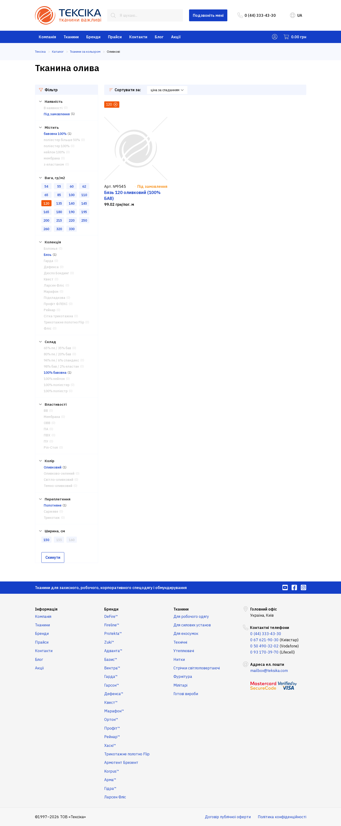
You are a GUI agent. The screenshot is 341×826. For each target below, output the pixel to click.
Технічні (180, 642)
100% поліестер (56, 385)
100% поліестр (56, 391)
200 (46, 220)
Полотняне (52, 505)
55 (59, 186)
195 (84, 212)
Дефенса (51, 267)
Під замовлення (57, 114)
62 (84, 186)
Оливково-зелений (59, 473)
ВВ (46, 411)
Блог (159, 36)
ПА (46, 429)
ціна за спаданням (167, 90)
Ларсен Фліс (54, 285)
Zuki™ (109, 642)
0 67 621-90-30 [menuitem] (264, 639)
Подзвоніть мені (208, 15)
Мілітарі (180, 685)
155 (59, 540)
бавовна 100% (55, 134)
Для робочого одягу (191, 616)
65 (46, 195)
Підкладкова (54, 298)
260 (46, 229)
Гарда (48, 261)
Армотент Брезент (121, 762)
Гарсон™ (111, 685)
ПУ (46, 441)
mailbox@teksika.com (269, 670)
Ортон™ (111, 719)
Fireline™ (111, 625)
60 (71, 186)
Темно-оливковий (58, 486)
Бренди (93, 36)
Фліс (48, 328)
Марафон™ (114, 711)
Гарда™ (111, 676)
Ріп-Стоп (51, 447)
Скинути (52, 557)
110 (84, 195)
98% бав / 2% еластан (61, 366)
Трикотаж (52, 518)
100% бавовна (55, 372)
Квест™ (111, 702)
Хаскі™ (110, 745)
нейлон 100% (54, 152)
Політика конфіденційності (282, 816)
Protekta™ (113, 633)
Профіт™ (112, 728)
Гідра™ (110, 788)
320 (59, 229)
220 (71, 220)
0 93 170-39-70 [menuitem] (264, 652)
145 (84, 203)
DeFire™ (111, 616)
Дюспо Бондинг (56, 273)
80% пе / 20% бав (57, 354)
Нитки (179, 659)
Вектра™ (112, 668)
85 (59, 195)
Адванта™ (113, 650)
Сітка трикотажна (58, 316)
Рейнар (49, 310)
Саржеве (51, 511)
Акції (176, 36)
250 (84, 220)
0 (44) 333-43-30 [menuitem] (256, 15)
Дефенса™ (113, 693)
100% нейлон (54, 379)
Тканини (71, 36)
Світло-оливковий (58, 480)
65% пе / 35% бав (57, 348)
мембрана (52, 158)
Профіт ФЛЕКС (56, 304)
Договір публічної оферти (228, 816)
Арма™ (110, 779)
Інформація (46, 609)
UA (296, 15)
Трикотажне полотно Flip (64, 322)
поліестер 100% (56, 146)
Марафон (51, 291)
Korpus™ (111, 771)
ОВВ (47, 423)
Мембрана (52, 417)
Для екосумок (185, 633)
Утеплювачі (183, 650)
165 (46, 212)
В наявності (53, 108)
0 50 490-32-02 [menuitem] (264, 646)
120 (46, 203)
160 (71, 540)
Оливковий (52, 467)
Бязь (48, 255)
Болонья (50, 248)
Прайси (115, 36)
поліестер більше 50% (62, 140)
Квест (48, 279)
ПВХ (47, 435)
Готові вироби (185, 693)
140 (71, 203)
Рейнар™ (112, 736)
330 (71, 229)
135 (59, 203)
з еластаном (54, 164)
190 (71, 212)
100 (71, 195)
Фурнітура (182, 676)
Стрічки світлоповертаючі (196, 668)
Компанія (47, 36)
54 (46, 186)
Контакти (138, 36)
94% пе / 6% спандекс (61, 360)
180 (59, 212)
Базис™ (110, 659)
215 (59, 220)
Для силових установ (192, 625)
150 (46, 540)
